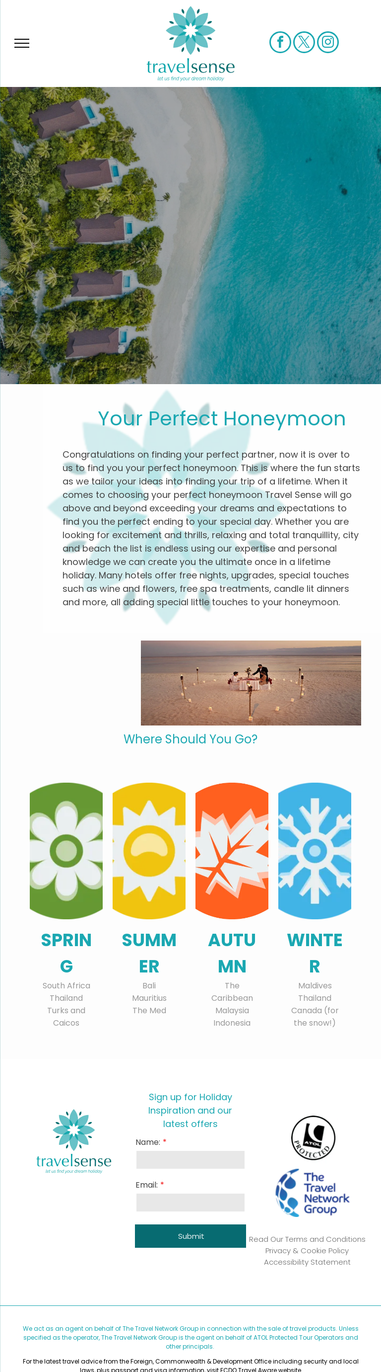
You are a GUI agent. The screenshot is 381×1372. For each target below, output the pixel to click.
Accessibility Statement (307, 1262)
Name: (147, 1142)
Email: (146, 1185)
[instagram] (328, 43)
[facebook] (280, 43)
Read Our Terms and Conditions (307, 1239)
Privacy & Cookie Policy (307, 1250)
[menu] (22, 43)
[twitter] (304, 43)
